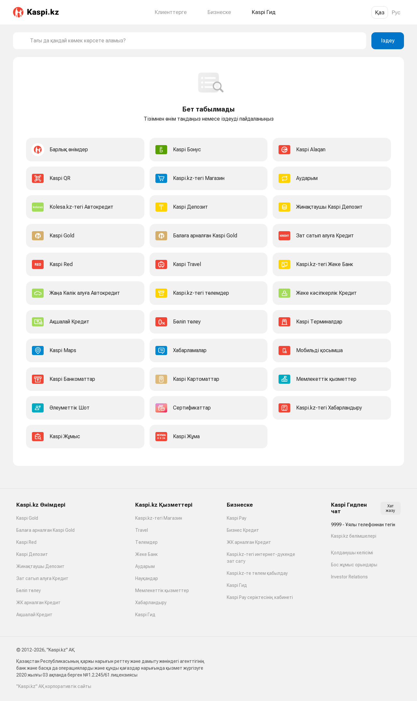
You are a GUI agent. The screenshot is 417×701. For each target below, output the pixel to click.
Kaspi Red (26, 542)
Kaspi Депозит (32, 554)
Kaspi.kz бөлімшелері (353, 536)
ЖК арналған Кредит (38, 602)
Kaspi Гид (145, 614)
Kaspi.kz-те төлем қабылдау (257, 573)
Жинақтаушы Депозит (40, 566)
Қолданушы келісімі (352, 552)
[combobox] (195, 40)
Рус (396, 12)
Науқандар (146, 578)
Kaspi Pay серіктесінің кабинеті (260, 597)
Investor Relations (349, 576)
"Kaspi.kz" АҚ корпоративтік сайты (53, 686)
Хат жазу (390, 508)
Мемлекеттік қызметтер (162, 590)
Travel (141, 530)
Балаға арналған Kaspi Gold (45, 530)
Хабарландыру (150, 602)
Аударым (145, 566)
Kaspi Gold (27, 518)
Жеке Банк (146, 554)
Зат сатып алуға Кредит (42, 578)
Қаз (379, 12)
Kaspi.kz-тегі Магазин (158, 518)
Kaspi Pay (236, 518)
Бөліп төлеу (28, 590)
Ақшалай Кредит (34, 614)
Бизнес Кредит (243, 530)
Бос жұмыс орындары (354, 564)
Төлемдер (146, 542)
